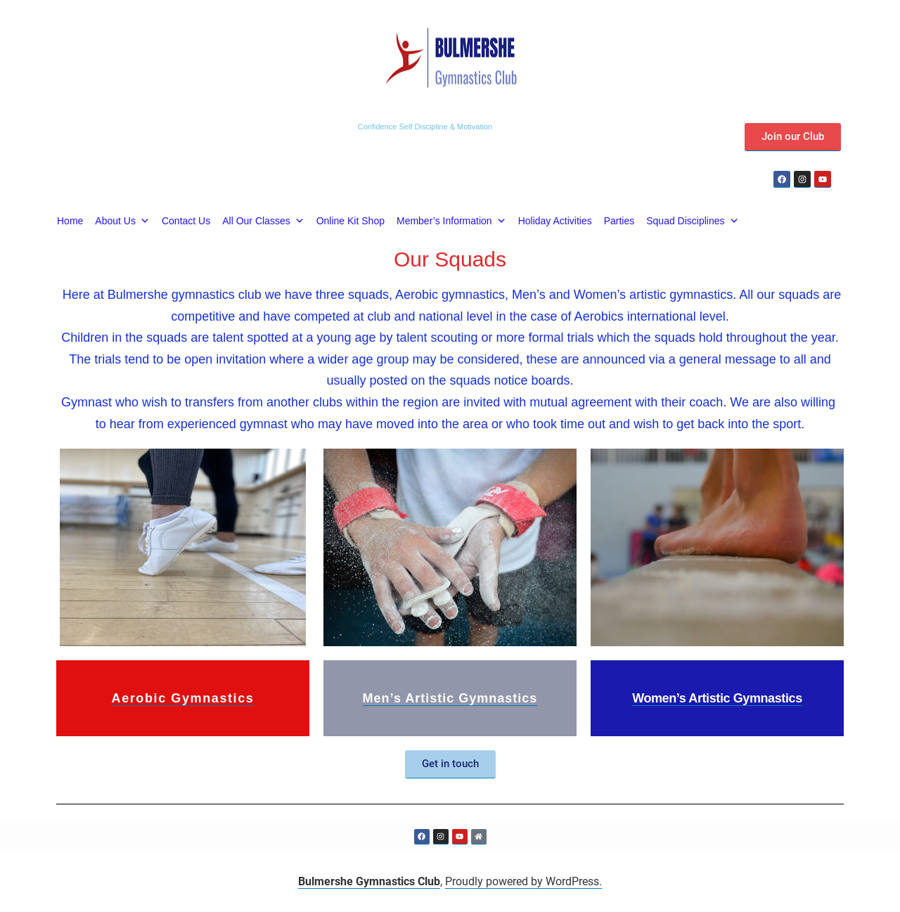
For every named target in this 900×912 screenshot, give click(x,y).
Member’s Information (451, 220)
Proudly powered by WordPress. (523, 881)
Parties (619, 220)
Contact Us (186, 220)
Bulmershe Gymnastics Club (369, 881)
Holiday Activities (555, 220)
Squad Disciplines (692, 220)
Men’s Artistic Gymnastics (450, 698)
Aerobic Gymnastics (183, 698)
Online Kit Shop (350, 220)
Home (70, 220)
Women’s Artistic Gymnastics (717, 698)
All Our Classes (263, 220)
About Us (122, 220)
